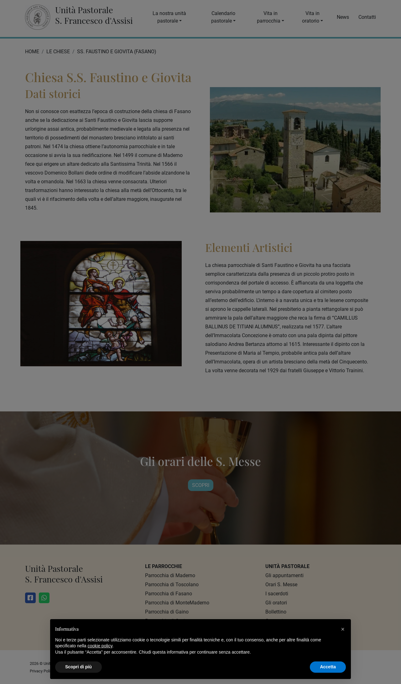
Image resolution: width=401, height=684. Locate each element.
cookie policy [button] (100, 645)
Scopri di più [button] (78, 666)
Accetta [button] (328, 666)
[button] (343, 629)
